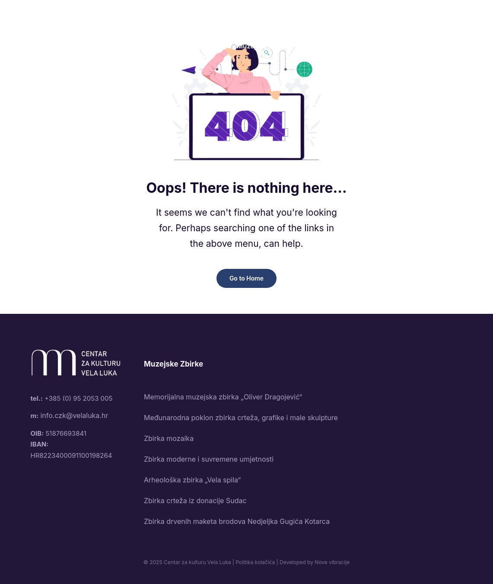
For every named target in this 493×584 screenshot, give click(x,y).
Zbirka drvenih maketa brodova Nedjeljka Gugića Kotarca (237, 521)
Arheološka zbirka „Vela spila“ (192, 479)
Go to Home (246, 278)
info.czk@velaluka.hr (74, 415)
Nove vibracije (332, 562)
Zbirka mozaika (169, 438)
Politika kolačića (255, 562)
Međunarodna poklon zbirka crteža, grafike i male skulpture (241, 417)
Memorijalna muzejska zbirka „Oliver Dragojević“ (223, 397)
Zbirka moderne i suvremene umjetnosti (209, 459)
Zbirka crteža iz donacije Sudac (195, 500)
